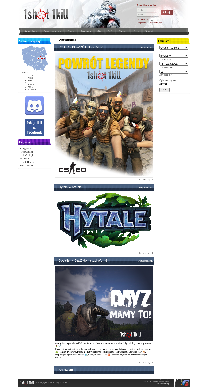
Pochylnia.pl (27, 151)
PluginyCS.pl (27, 148)
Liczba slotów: (166, 67)
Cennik (71, 31)
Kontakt (149, 31)
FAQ (110, 31)
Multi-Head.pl (27, 162)
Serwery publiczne (52, 31)
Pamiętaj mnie (144, 19)
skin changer (27, 165)
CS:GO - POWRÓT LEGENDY (81, 47)
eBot (99, 31)
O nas (136, 31)
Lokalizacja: (165, 59)
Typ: (161, 51)
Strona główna (31, 31)
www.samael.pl (163, 383)
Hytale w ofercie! (71, 187)
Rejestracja (142, 22)
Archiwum (66, 370)
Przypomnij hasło (156, 22)
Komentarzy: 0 (146, 179)
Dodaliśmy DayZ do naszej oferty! (83, 260)
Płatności (123, 31)
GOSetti (25, 158)
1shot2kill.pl (27, 155)
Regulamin (86, 31)
